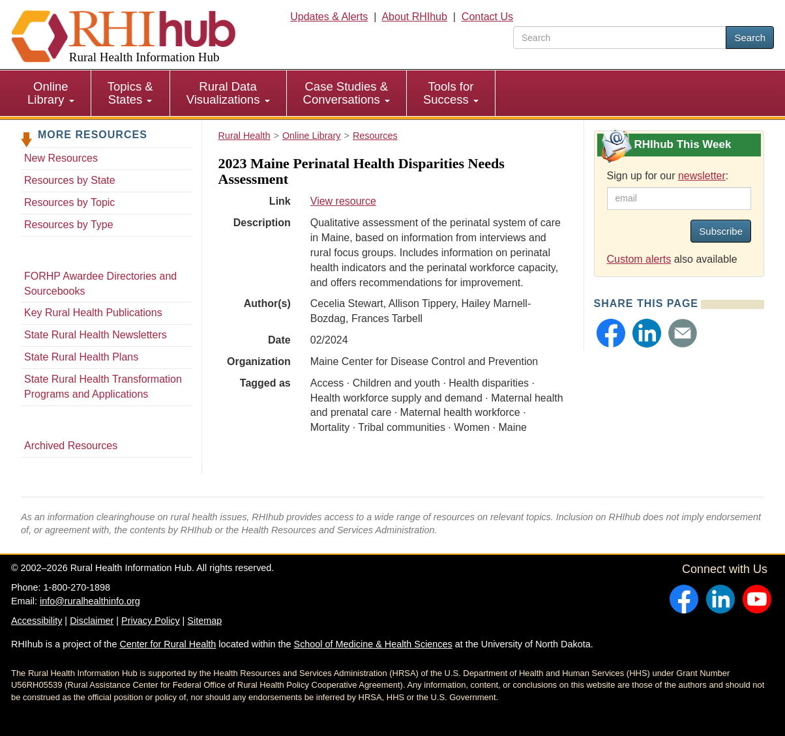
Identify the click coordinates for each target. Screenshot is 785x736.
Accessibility (36, 620)
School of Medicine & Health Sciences (373, 644)
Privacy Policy (150, 620)
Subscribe (721, 231)
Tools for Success (451, 93)
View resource (343, 201)
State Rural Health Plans (81, 356)
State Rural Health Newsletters (95, 334)
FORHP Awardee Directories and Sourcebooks (100, 284)
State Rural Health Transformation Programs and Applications (103, 387)
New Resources (61, 158)
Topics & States (130, 93)
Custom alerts (639, 259)
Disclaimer (91, 620)
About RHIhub (414, 16)
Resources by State (69, 180)
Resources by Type (68, 224)
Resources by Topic (69, 202)
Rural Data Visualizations (228, 93)
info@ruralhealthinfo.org (90, 601)
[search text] (619, 37)
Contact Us (487, 16)
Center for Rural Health (167, 644)
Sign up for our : (668, 175)
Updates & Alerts (329, 16)
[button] (611, 333)
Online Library (50, 93)
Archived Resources (70, 445)
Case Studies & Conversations (346, 93)
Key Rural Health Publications (93, 312)
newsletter (702, 175)
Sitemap (204, 620)
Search (749, 37)
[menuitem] (51, 93)
